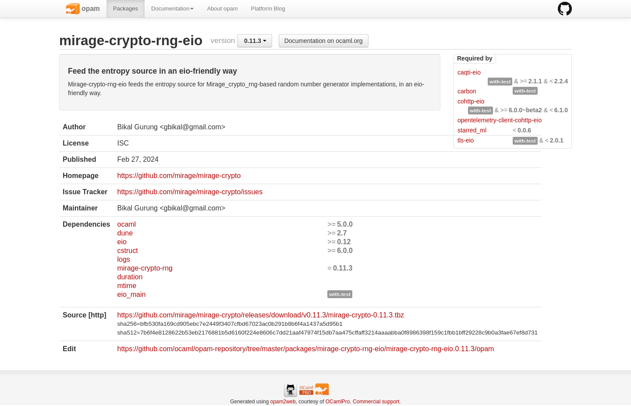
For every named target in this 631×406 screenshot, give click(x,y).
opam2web (283, 402)
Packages (125, 8)
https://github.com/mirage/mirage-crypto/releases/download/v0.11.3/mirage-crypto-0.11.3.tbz (260, 315)
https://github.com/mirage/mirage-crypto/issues (189, 192)
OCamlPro (338, 402)
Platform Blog (268, 8)
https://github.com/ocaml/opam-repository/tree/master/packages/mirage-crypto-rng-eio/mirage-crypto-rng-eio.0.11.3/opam (305, 349)
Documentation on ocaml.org (323, 40)
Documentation (172, 8)
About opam (222, 8)
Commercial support (376, 402)
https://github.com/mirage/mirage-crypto (179, 175)
